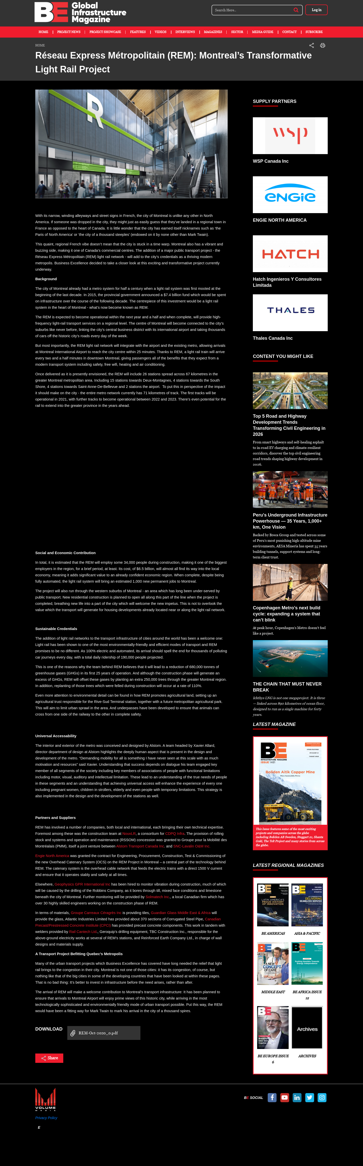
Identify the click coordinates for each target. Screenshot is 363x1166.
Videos (160, 32)
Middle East (272, 968)
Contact (289, 32)
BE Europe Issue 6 (272, 1035)
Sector (237, 32)
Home (43, 32)
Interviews (185, 32)
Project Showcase (105, 32)
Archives (306, 1032)
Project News (68, 32)
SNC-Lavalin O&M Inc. (191, 846)
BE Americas (272, 909)
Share (49, 1058)
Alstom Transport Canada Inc (140, 846)
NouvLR (129, 834)
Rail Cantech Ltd (82, 932)
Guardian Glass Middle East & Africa (181, 913)
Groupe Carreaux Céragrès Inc (96, 913)
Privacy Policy (46, 1118)
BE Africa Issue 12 (306, 971)
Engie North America (52, 856)
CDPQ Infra (175, 834)
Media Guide (262, 32)
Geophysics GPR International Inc (82, 884)
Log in (316, 10)
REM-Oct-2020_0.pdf (92, 1033)
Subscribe (314, 32)
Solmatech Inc (157, 897)
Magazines (213, 32)
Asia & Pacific (306, 909)
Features (138, 32)
